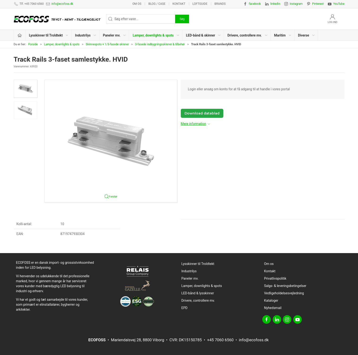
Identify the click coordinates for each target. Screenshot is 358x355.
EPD (184, 308)
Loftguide (199, 3)
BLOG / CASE (156, 3)
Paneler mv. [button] (114, 35)
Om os (136, 3)
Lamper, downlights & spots (61, 44)
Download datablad (202, 113)
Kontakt (179, 3)
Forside (33, 44)
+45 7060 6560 (220, 339)
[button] (25, 89)
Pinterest (318, 3)
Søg (182, 19)
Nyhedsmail (273, 308)
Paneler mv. (190, 278)
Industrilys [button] (85, 35)
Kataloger (271, 300)
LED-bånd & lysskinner (197, 293)
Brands (220, 3)
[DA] (58, 18)
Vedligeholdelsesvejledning (284, 293)
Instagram (296, 3)
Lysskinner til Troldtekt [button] (49, 35)
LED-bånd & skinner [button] (203, 35)
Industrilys (189, 271)
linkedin (275, 3)
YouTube (339, 3)
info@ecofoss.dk (62, 3)
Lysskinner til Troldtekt (197, 264)
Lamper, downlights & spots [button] (156, 35)
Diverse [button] (306, 35)
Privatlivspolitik (275, 278)
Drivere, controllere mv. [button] (248, 35)
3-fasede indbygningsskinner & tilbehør (160, 44)
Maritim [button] (283, 35)
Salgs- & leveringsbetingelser (285, 286)
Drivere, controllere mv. (198, 300)
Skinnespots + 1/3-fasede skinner (107, 44)
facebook (255, 3)
